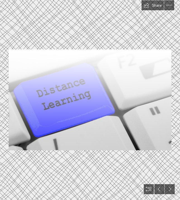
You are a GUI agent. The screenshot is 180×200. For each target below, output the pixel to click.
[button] (153, 5)
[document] (90, 100)
